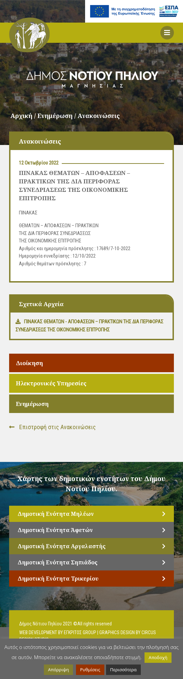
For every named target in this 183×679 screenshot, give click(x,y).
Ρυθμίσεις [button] (90, 670)
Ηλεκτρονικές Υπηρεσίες (51, 383)
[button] (167, 32)
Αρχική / (23, 116)
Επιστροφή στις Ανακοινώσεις (52, 427)
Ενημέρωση (32, 404)
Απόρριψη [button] (58, 670)
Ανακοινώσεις (99, 116)
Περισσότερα (123, 670)
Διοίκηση (29, 363)
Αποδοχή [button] (158, 657)
